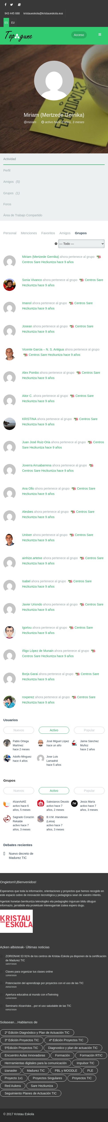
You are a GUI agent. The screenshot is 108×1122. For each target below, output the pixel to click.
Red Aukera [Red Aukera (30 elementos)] (13, 1086)
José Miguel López (57, 741)
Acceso (79, 35)
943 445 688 (12, 13)
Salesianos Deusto (57, 801)
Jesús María (87, 801)
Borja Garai (30, 674)
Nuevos (19, 730)
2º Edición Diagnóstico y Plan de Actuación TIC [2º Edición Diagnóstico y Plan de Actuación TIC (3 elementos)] (37, 1032)
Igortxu (27, 627)
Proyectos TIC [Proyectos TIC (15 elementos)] (82, 1078)
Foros (7, 204)
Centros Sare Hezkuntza (39, 262)
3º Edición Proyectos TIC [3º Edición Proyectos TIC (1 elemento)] (22, 1040)
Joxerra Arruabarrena (36, 465)
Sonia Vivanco (32, 280)
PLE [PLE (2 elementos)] (90, 1070)
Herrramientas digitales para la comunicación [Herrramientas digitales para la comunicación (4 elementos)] (36, 1063)
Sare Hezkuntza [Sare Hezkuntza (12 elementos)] (42, 1086)
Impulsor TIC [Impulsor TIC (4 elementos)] (85, 1063)
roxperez (28, 697)
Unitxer (27, 535)
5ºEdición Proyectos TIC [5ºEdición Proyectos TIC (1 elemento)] (21, 1048)
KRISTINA (29, 419)
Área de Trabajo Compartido (22, 215)
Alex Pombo (30, 372)
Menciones (29, 233)
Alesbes (27, 511)
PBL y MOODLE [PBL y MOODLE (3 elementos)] (66, 1070)
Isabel (26, 581)
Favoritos (48, 233)
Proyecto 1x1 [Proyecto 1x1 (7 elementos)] (14, 1078)
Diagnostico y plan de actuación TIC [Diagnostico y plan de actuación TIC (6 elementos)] (73, 1048)
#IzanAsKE (19, 801)
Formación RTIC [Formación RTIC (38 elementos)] (91, 1055)
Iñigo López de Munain (38, 650)
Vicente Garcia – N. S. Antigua (43, 349)
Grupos (12, 193)
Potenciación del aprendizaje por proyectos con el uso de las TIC (45, 983)
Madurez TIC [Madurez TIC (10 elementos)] (36, 1070)
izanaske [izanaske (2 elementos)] (11, 1070)
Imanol (26, 303)
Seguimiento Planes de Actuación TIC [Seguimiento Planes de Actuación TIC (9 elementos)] (31, 1093)
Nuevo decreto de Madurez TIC (21, 855)
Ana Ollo (28, 488)
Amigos (12, 181)
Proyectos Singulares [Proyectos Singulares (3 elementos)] (47, 1078)
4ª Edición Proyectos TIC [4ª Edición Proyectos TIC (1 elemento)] (66, 1040)
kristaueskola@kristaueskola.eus (43, 13)
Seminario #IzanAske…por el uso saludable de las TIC (38, 1005)
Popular (89, 730)
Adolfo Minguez (22, 756)
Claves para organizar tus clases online (29, 971)
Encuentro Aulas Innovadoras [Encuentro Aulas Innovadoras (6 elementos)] (25, 1055)
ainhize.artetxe (32, 558)
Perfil (6, 170)
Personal (9, 233)
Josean (27, 326)
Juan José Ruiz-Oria (36, 442)
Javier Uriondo (32, 604)
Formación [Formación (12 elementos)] (62, 1055)
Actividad (9, 159)
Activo (54, 730)
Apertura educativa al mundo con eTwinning (32, 994)
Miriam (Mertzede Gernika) (40, 256)
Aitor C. (27, 396)
